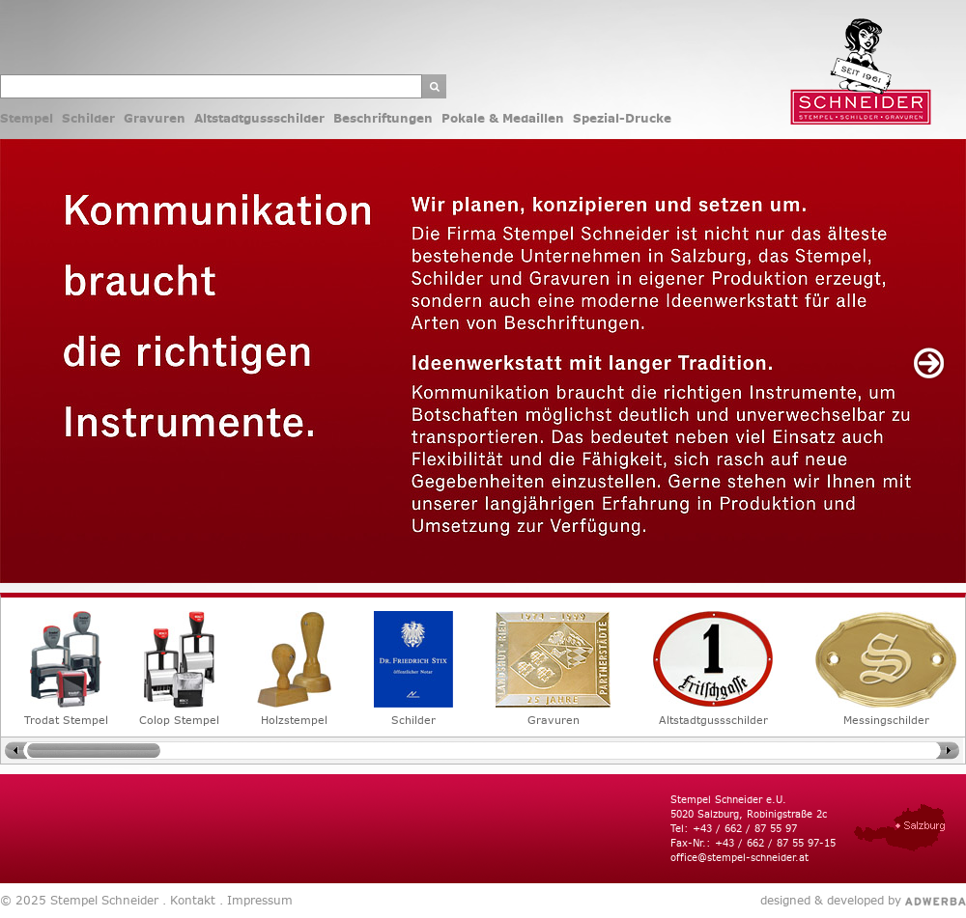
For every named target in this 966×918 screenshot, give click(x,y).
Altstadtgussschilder (259, 118)
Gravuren (154, 118)
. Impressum (254, 900)
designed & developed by (830, 900)
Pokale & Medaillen (502, 118)
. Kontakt (186, 900)
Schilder (88, 118)
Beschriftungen (383, 118)
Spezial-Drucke (622, 118)
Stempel (26, 118)
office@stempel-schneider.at (739, 857)
